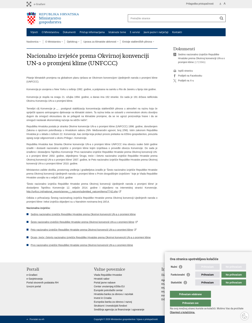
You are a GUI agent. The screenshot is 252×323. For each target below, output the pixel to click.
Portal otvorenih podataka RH (43, 282)
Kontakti (177, 32)
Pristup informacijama (92, 32)
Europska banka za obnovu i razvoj (113, 301)
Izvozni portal (34, 286)
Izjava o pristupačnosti (147, 319)
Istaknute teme (117, 32)
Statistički (176, 289)
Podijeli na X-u (183, 80)
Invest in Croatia (103, 298)
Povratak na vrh (37, 319)
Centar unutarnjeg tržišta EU (109, 286)
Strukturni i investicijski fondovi (110, 305)
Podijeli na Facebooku (187, 75)
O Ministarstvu (50, 32)
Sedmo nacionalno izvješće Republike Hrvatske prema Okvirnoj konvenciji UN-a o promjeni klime (83, 214)
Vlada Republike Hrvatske (108, 274)
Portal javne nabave (105, 282)
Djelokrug (72, 41)
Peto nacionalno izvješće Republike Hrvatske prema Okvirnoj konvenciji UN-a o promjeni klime (82, 229)
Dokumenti (69, 32)
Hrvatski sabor (101, 278)
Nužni (174, 273)
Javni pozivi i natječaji (156, 32)
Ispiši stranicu (183, 70)
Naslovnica (32, 41)
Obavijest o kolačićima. (182, 312)
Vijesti (34, 32)
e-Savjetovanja (35, 278)
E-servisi (135, 32)
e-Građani (32, 274)
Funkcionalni (178, 281)
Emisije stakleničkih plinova (137, 41)
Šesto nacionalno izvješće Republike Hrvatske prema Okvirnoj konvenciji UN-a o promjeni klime (82, 222)
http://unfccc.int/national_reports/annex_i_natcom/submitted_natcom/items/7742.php (72, 191)
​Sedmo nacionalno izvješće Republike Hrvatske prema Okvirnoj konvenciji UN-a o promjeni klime (201, 58)
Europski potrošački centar (108, 290)
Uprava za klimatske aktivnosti (99, 41)
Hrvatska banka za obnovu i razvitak (113, 294)
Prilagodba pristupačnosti (200, 3)
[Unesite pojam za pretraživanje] (173, 18)
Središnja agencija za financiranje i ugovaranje (119, 309)
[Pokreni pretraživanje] (222, 18)
